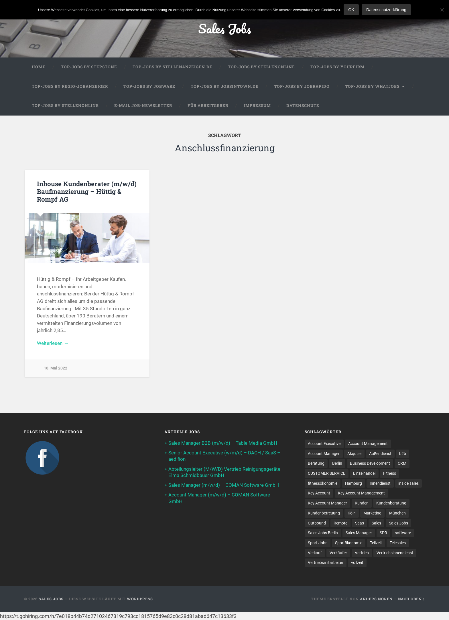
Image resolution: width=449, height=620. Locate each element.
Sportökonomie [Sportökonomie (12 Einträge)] (348, 542)
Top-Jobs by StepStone (89, 66)
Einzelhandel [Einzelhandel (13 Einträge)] (364, 473)
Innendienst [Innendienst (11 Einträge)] (380, 483)
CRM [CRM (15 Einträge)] (402, 463)
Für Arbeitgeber (208, 105)
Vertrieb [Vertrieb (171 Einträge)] (362, 553)
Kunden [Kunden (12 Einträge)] (362, 503)
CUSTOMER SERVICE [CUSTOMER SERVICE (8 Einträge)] (326, 473)
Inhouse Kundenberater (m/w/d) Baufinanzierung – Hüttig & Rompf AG (87, 191)
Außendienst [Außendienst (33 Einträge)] (380, 453)
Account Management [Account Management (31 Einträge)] (368, 443)
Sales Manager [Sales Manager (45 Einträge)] (359, 532)
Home (39, 66)
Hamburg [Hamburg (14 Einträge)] (353, 483)
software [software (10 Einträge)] (403, 532)
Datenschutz (302, 105)
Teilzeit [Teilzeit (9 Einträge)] (376, 542)
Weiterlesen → (52, 343)
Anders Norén (376, 599)
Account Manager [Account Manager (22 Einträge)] (324, 453)
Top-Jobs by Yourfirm (337, 66)
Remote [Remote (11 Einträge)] (340, 523)
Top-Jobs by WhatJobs (372, 86)
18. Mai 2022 (55, 368)
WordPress (140, 599)
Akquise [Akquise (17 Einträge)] (354, 453)
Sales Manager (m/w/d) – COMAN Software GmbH (223, 485)
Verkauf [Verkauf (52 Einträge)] (315, 553)
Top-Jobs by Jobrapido (302, 86)
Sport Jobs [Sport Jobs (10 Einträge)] (317, 542)
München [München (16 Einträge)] (397, 513)
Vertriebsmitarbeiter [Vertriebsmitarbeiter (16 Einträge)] (325, 562)
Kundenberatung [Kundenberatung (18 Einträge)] (391, 503)
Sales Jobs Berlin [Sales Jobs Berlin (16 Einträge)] (323, 532)
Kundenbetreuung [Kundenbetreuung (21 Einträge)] (324, 513)
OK (351, 9)
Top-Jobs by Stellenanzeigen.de (172, 66)
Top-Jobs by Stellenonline (261, 66)
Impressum (257, 105)
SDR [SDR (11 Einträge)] (383, 532)
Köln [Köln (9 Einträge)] (352, 513)
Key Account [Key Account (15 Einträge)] (319, 493)
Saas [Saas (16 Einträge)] (359, 523)
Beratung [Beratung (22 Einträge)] (316, 463)
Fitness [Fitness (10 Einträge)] (389, 473)
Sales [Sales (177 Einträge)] (376, 523)
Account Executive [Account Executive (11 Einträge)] (324, 443)
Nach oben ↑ (411, 599)
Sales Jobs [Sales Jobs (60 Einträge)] (398, 523)
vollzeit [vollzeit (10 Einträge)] (357, 562)
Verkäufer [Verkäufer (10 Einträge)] (338, 553)
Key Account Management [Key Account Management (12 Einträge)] (361, 493)
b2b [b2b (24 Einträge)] (402, 453)
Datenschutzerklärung (386, 9)
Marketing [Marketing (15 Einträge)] (372, 513)
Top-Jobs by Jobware (149, 86)
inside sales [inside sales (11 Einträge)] (408, 483)
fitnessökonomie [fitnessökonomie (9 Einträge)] (322, 483)
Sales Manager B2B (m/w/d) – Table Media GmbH (222, 443)
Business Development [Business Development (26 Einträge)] (370, 463)
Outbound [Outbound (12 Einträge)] (317, 523)
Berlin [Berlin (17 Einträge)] (337, 463)
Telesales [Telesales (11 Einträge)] (398, 542)
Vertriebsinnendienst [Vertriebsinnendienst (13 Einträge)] (395, 553)
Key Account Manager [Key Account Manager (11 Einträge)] (327, 503)
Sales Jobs (224, 28)
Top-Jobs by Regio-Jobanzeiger (70, 86)
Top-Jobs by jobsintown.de (225, 86)
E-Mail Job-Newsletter (143, 105)
